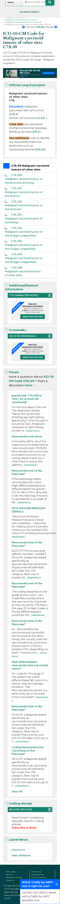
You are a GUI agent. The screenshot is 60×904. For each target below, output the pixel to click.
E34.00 (40, 149)
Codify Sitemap (37, 875)
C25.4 (14, 114)
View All (17, 791)
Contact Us (10, 880)
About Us (9, 875)
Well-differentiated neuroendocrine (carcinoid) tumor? (30, 665)
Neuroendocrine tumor (27, 436)
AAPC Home (36, 872)
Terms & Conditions (39, 877)
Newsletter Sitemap (14, 877)
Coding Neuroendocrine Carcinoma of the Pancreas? (28, 751)
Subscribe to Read (24, 827)
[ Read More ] (33, 431)
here (28, 385)
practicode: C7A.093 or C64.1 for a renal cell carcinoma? (27, 399)
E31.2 (36, 131)
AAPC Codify (11, 872)
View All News (21, 855)
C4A (42, 118)
